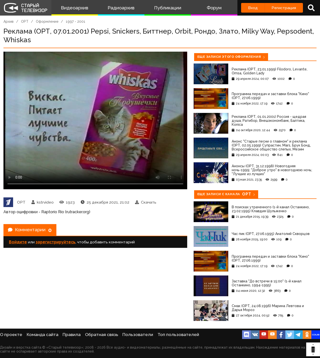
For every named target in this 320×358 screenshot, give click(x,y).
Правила (72, 334)
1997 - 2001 (75, 21)
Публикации (167, 7)
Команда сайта (42, 334)
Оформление (47, 21)
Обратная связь (101, 334)
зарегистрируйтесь (55, 243)
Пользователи (137, 334)
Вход (253, 7)
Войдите (18, 243)
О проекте (11, 334)
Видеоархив (74, 7)
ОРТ (24, 21)
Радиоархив (121, 7)
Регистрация (284, 7)
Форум (214, 7)
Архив (8, 21)
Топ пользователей (178, 334)
